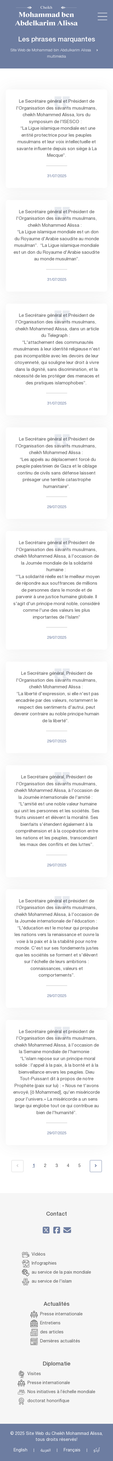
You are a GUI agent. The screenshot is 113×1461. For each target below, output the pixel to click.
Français (72, 1450)
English (20, 1450)
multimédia (56, 57)
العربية (45, 1450)
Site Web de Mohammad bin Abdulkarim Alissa (51, 51)
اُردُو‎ (96, 1450)
